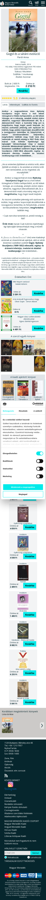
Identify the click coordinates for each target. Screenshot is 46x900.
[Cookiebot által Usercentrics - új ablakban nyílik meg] (32, 404)
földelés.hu (23, 897)
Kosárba (23, 90)
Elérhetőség (10, 795)
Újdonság (8, 764)
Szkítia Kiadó (10, 833)
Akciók (7, 767)
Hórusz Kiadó (10, 830)
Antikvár (8, 761)
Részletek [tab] (23, 411)
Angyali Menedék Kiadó (15, 827)
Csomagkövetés (11, 810)
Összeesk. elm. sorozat (14, 770)
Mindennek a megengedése (23, 487)
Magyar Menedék (17, 867)
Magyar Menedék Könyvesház (9, 5)
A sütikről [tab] (37, 411)
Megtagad (23, 494)
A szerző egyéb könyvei (23, 336)
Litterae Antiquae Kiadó (15, 836)
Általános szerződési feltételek (18, 813)
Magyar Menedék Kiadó (15, 823)
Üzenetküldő (10, 801)
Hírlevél (7, 798)
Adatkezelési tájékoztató (15, 816)
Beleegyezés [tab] (8, 411)
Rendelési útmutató (13, 804)
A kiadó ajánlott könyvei (23, 377)
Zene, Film (9, 758)
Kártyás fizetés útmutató (15, 807)
